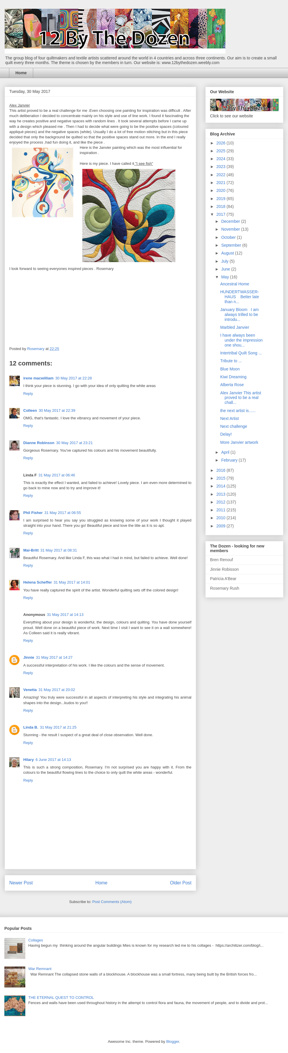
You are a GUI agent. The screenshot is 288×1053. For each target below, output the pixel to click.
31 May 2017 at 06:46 (56, 475)
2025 (221, 151)
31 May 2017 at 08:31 (58, 550)
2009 (221, 526)
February (230, 460)
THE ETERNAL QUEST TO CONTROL (61, 997)
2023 (221, 166)
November (231, 229)
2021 (221, 182)
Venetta (30, 690)
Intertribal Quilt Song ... (241, 353)
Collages (35, 940)
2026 (221, 143)
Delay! (226, 434)
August (228, 253)
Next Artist (229, 418)
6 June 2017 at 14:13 (53, 759)
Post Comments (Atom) (111, 902)
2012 (221, 502)
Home (21, 72)
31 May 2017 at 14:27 (54, 657)
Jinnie (28, 657)
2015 (221, 478)
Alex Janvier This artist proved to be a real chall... (240, 398)
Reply (28, 393)
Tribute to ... (231, 360)
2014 (221, 486)
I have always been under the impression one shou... (241, 340)
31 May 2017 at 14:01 (72, 582)
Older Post (180, 882)
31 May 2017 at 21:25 (58, 727)
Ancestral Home (234, 284)
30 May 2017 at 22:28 (73, 378)
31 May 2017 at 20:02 (56, 690)
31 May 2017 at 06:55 (62, 512)
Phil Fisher (32, 512)
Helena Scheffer (37, 582)
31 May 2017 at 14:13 (65, 614)
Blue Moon (230, 369)
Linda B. (30, 727)
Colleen (30, 410)
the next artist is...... (237, 410)
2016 (221, 470)
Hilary (28, 759)
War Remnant (39, 969)
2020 (221, 190)
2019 (221, 198)
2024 (221, 158)
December (231, 221)
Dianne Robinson (38, 443)
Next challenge (233, 426)
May (225, 277)
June (226, 269)
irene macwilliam (38, 378)
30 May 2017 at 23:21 (74, 443)
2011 (221, 510)
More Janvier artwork (239, 442)
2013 (221, 494)
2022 (221, 174)
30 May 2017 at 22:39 (57, 410)
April (225, 452)
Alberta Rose (232, 384)
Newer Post (21, 882)
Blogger (172, 1041)
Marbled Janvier (234, 327)
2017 (221, 214)
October (229, 237)
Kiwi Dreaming (233, 376)
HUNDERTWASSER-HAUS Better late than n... (239, 296)
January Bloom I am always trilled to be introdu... (239, 314)
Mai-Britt (31, 550)
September (231, 245)
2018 (221, 206)
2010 (221, 517)
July (225, 261)
